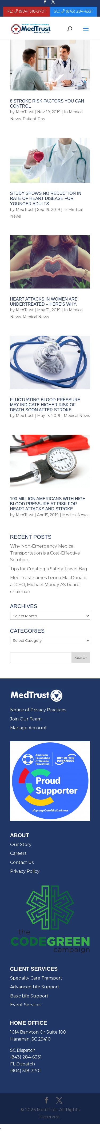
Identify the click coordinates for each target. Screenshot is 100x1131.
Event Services (25, 1004)
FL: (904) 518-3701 (26, 11)
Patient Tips (34, 118)
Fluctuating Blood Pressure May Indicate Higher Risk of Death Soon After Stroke (45, 404)
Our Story (20, 844)
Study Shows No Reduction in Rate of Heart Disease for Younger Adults (45, 198)
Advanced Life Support (34, 986)
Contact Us (22, 862)
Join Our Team (26, 719)
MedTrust (25, 111)
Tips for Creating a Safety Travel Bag (48, 568)
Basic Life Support (29, 996)
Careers (18, 853)
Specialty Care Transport (36, 978)
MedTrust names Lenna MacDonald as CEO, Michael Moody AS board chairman (48, 584)
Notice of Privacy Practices (38, 709)
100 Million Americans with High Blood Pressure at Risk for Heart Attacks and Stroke (48, 503)
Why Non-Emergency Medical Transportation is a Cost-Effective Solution (45, 553)
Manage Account (28, 727)
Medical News (36, 316)
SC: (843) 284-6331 (73, 11)
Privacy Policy (24, 871)
